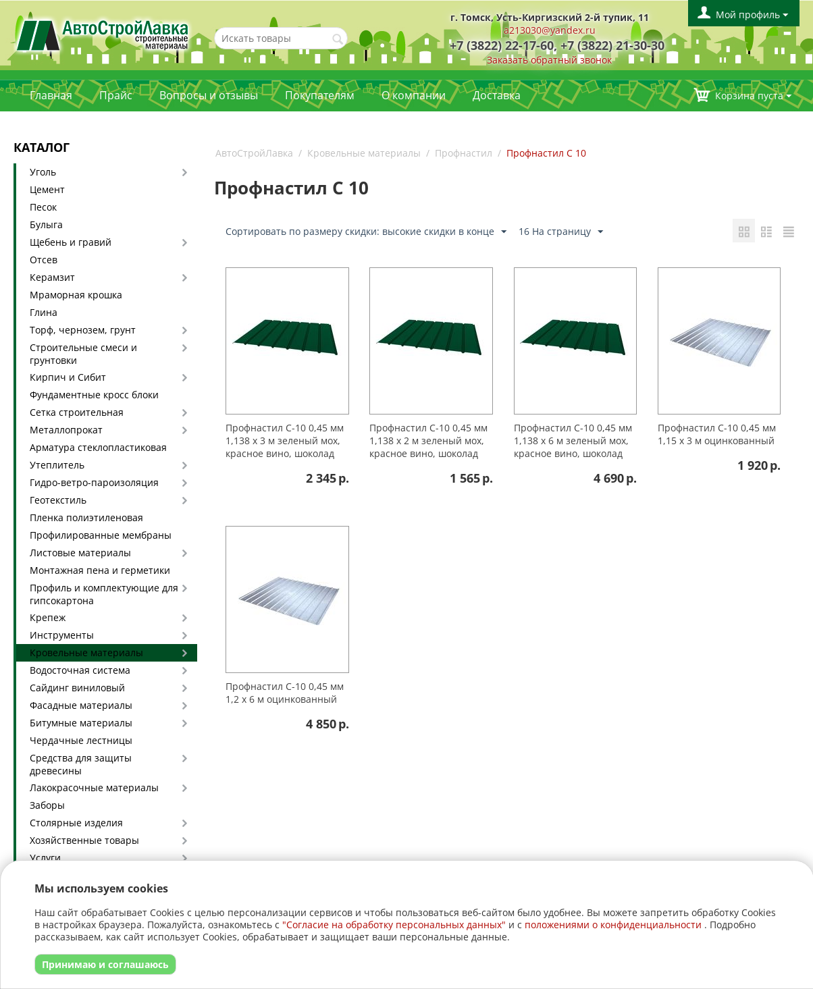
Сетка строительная (77, 412)
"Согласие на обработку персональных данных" (394, 924)
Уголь (43, 171)
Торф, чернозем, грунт (83, 329)
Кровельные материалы (86, 652)
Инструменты (62, 635)
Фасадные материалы (81, 705)
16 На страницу (561, 232)
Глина (43, 312)
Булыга (46, 224)
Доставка (497, 95)
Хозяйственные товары (84, 840)
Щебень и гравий (70, 242)
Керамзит (52, 277)
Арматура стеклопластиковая (98, 447)
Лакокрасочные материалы (94, 787)
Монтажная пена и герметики (100, 570)
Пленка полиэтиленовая (86, 517)
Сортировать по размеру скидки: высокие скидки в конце (366, 232)
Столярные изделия (76, 822)
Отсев (43, 259)
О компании (414, 95)
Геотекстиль (58, 499)
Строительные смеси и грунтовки (83, 354)
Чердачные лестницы (81, 740)
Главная (51, 95)
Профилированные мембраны (101, 535)
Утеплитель (57, 464)
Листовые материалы (80, 552)
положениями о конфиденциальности (613, 924)
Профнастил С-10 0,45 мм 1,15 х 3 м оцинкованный (717, 434)
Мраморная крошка (76, 294)
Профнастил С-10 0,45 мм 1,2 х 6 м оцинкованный (285, 692)
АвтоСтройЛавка (254, 152)
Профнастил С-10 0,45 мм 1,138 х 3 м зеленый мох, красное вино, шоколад (285, 440)
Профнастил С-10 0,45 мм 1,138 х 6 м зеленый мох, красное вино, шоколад (573, 440)
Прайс (115, 95)
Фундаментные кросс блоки (94, 394)
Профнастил (463, 152)
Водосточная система (80, 670)
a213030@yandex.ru (550, 30)
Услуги (45, 857)
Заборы (47, 805)
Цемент (47, 189)
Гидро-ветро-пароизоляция (94, 482)
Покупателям (320, 95)
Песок (43, 207)
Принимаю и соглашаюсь (105, 964)
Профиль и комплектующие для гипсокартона (104, 594)
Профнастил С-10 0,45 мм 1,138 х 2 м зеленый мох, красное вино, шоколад (428, 440)
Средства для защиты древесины (81, 764)
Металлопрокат (66, 429)
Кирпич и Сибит (68, 377)
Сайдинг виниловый (77, 687)
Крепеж (47, 617)
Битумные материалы (81, 722)
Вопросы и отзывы (208, 95)
